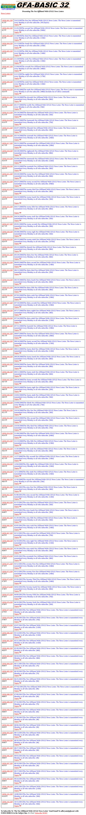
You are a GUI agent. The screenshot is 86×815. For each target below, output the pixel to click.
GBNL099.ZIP (7, 779)
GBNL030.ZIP (7, 247)
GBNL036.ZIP (7, 295)
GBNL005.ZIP (7, 51)
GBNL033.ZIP (7, 270)
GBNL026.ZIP (7, 216)
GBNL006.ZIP (7, 59)
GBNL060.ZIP (7, 479)
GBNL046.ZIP (7, 372)
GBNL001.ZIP (7, 20)
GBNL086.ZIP (7, 679)
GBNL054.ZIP (7, 433)
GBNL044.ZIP (7, 357)
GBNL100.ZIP (7, 786)
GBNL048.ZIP (7, 387)
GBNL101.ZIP (7, 794)
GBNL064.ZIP (7, 510)
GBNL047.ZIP (7, 380)
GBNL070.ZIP (7, 556)
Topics (16, 25)
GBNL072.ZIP (7, 572)
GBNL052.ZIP (7, 418)
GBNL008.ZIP (7, 74)
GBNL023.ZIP (7, 189)
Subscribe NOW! (41, 813)
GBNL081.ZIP (7, 641)
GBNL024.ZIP (7, 197)
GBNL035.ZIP (7, 288)
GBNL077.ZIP (7, 610)
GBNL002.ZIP (7, 28)
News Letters (5, 13)
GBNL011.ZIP (7, 97)
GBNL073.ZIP (7, 579)
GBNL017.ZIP (7, 143)
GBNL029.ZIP (7, 239)
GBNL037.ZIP (7, 303)
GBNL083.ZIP (7, 656)
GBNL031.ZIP (7, 255)
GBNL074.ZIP (7, 587)
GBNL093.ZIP (7, 733)
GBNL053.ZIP (7, 426)
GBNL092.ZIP (7, 725)
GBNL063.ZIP (7, 502)
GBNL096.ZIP (7, 756)
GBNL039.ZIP (7, 318)
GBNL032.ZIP (7, 262)
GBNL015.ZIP (7, 128)
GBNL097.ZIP (7, 763)
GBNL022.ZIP (7, 182)
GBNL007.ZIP (7, 67)
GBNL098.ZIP (7, 771)
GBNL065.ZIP (7, 518)
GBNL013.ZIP (7, 113)
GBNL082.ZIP (7, 648)
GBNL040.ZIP (7, 326)
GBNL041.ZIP (7, 334)
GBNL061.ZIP (7, 487)
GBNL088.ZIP (7, 694)
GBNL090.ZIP (7, 710)
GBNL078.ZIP (7, 618)
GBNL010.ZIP (7, 90)
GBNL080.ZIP (7, 633)
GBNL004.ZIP (7, 43)
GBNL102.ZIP (7, 802)
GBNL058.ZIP (7, 464)
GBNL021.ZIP (7, 174)
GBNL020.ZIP (7, 166)
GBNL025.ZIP (7, 207)
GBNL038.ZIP (7, 311)
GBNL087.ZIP (7, 687)
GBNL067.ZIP (7, 533)
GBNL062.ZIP (7, 495)
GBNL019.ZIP (7, 159)
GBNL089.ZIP (7, 702)
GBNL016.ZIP (7, 136)
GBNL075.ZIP (7, 595)
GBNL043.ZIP (7, 349)
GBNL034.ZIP (7, 280)
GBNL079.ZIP (7, 625)
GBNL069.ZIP (7, 549)
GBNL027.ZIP (7, 224)
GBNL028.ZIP (7, 232)
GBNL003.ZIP (7, 36)
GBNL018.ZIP (7, 151)
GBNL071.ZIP (7, 564)
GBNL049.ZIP (7, 395)
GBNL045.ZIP (7, 364)
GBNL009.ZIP (7, 82)
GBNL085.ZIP (7, 671)
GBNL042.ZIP (7, 341)
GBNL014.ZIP (7, 120)
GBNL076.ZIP (7, 602)
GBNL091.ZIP (7, 717)
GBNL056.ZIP (7, 449)
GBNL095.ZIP (7, 748)
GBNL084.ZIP (7, 664)
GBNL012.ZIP (7, 105)
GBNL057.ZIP (7, 456)
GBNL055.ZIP (7, 441)
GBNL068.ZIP (7, 541)
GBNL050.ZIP (7, 403)
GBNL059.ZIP (7, 472)
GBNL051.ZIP (7, 410)
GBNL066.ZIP (7, 525)
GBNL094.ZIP (7, 740)
